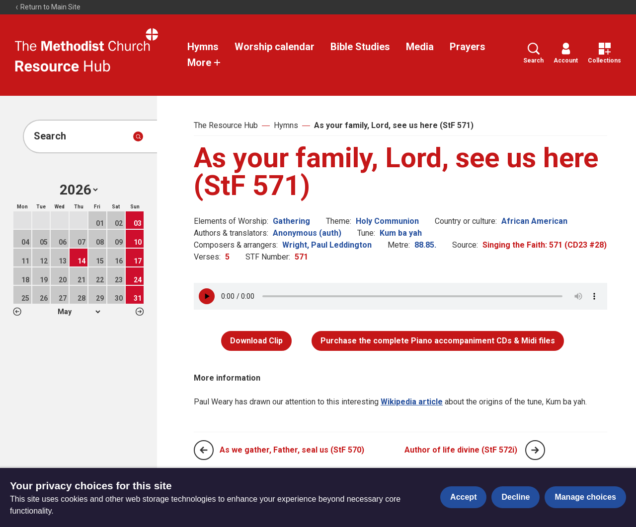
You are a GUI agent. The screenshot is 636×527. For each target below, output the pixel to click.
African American (534, 221)
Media (420, 47)
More (204, 62)
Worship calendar (275, 47)
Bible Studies (360, 47)
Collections (604, 53)
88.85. (425, 245)
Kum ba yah (401, 233)
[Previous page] (204, 450)
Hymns (203, 47)
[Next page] (535, 450)
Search (533, 53)
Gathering (291, 221)
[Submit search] (138, 136)
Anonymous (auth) (307, 233)
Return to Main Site (47, 7)
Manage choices (585, 497)
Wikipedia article (412, 401)
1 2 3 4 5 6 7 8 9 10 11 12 (79, 311)
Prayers (467, 47)
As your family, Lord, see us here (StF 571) (394, 125)
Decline (515, 497)
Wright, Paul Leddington (327, 245)
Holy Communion (387, 221)
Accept (463, 497)
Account (566, 53)
